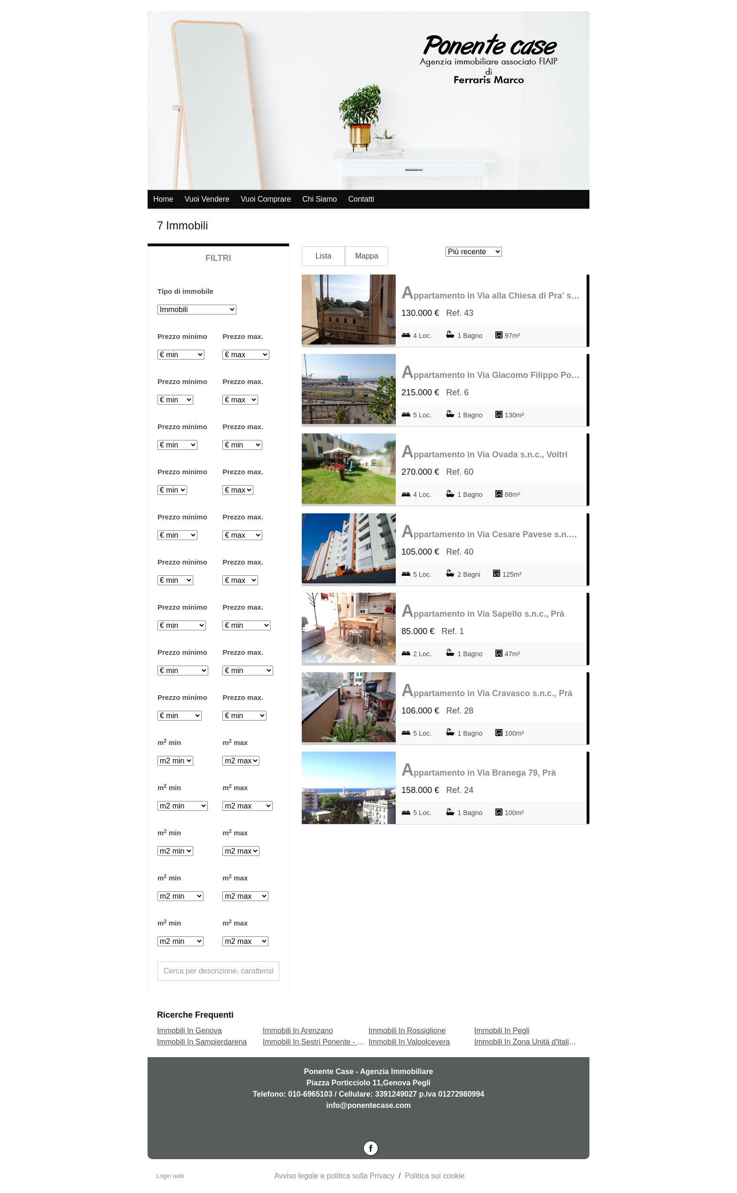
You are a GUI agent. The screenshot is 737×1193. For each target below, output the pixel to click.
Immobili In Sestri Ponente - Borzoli (321, 1042)
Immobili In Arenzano (298, 1031)
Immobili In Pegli (501, 1031)
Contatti (361, 199)
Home (163, 199)
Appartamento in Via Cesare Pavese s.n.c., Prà (491, 531)
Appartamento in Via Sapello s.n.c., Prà (483, 610)
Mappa (366, 256)
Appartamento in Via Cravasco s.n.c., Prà (486, 690)
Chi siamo (319, 199)
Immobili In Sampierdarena (202, 1042)
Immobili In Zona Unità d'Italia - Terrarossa (544, 1042)
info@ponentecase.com (368, 1105)
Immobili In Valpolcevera (409, 1042)
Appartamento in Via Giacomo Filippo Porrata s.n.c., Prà (491, 372)
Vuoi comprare (266, 199)
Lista (323, 256)
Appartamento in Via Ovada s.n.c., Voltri (484, 451)
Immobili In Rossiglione (407, 1031)
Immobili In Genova (189, 1031)
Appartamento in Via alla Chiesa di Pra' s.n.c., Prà (491, 292)
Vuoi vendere (207, 199)
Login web (170, 1175)
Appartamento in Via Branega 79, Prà (478, 769)
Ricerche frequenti (195, 1015)
